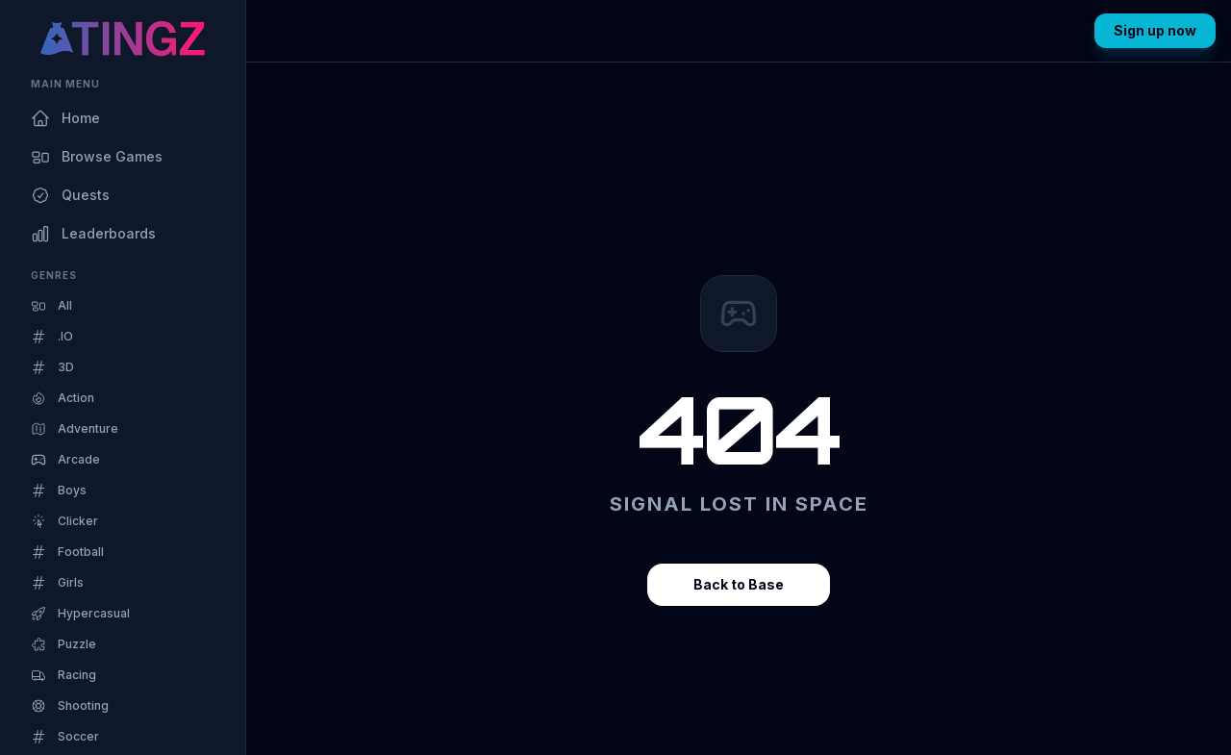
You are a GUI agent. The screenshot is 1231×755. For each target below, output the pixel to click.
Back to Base (738, 584)
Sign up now (1155, 30)
